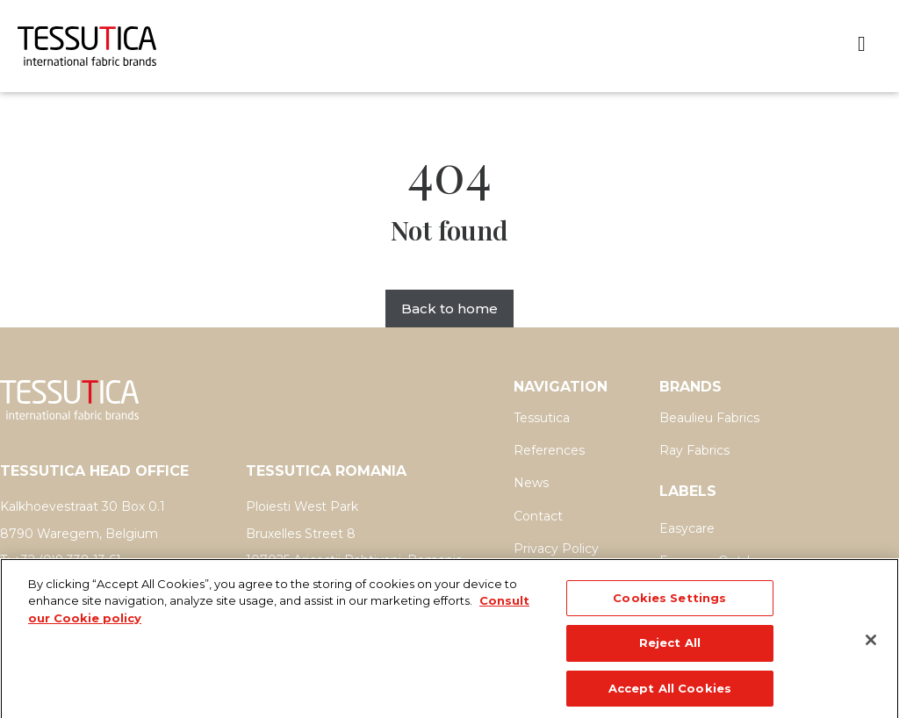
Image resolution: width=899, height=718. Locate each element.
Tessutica (542, 418)
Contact (538, 516)
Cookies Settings (669, 609)
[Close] (871, 651)
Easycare (687, 528)
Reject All (670, 655)
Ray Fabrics (694, 450)
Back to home (449, 308)
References (549, 450)
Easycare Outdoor (714, 561)
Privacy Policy (556, 548)
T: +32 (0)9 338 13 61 (60, 560)
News (531, 483)
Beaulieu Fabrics (709, 418)
